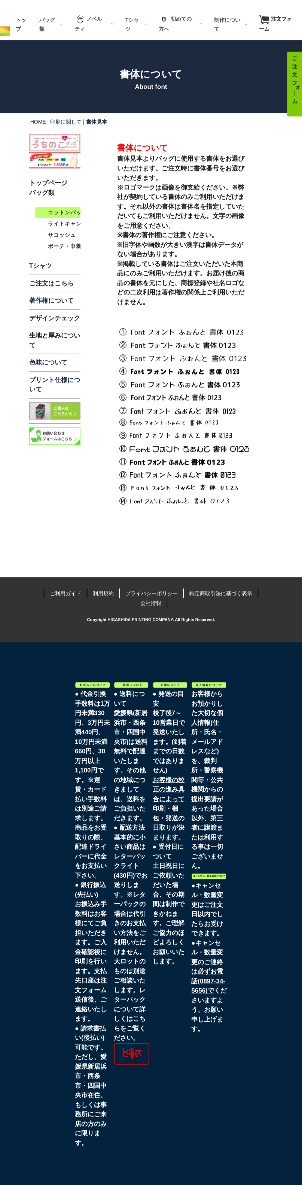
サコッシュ (62, 248)
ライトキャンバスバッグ (79, 237)
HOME (38, 135)
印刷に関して (66, 135)
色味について (48, 375)
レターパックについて (131, 1035)
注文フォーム (275, 37)
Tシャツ (40, 278)
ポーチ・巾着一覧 (70, 259)
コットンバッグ (67, 225)
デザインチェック (54, 331)
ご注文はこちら (51, 296)
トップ (21, 37)
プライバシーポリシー (151, 575)
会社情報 (150, 585)
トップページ (48, 196)
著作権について (51, 313)
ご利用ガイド (65, 575)
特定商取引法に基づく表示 (220, 575)
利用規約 (103, 575)
